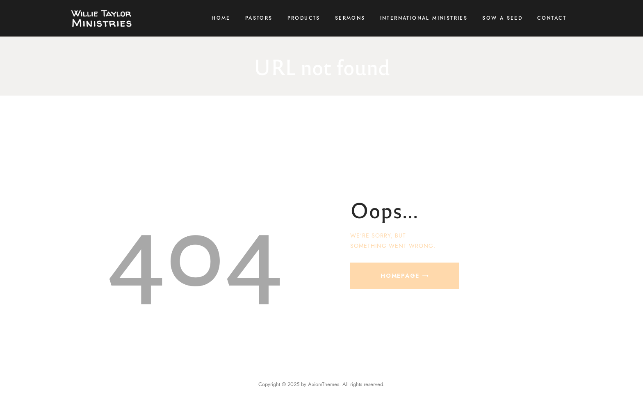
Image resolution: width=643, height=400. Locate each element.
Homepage (400, 276)
